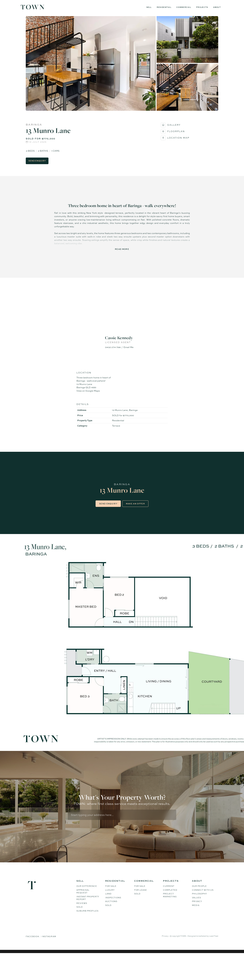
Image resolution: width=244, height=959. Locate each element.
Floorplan (173, 135)
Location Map (175, 141)
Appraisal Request (82, 895)
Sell (149, 7)
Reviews (81, 907)
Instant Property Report (87, 902)
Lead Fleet (213, 940)
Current (168, 890)
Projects (202, 7)
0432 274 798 (113, 350)
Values (196, 902)
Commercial (183, 7)
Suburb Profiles (87, 915)
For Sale (110, 890)
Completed (170, 894)
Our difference (86, 890)
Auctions (111, 905)
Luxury (110, 894)
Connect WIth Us (203, 894)
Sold (79, 911)
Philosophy (199, 898)
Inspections (113, 902)
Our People (199, 890)
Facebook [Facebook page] (33, 940)
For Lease (140, 894)
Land (108, 898)
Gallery (171, 128)
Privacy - (166, 940)
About (217, 7)
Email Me (129, 350)
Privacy (197, 905)
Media (195, 909)
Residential (164, 7)
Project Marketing (170, 899)
